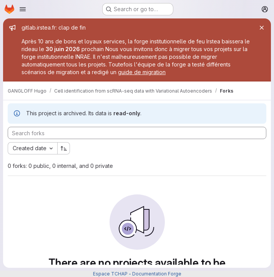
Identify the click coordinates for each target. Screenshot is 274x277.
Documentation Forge (156, 274)
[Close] (261, 27)
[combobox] (32, 148)
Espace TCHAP (110, 274)
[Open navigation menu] (23, 9)
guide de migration (142, 72)
